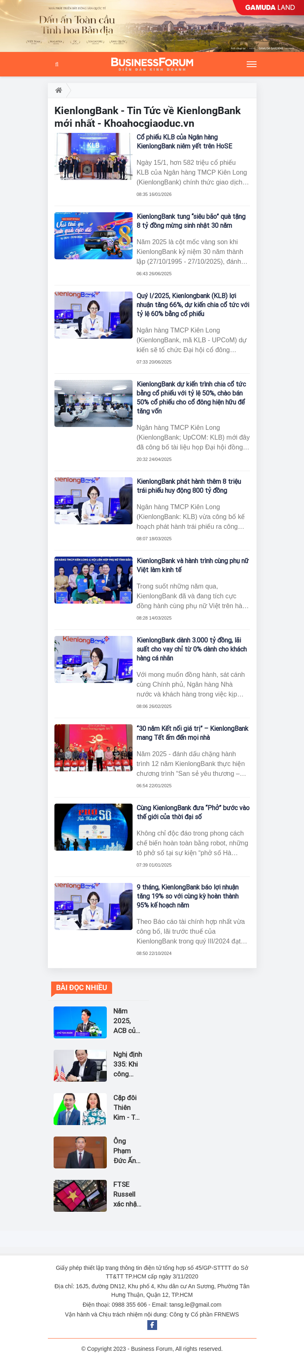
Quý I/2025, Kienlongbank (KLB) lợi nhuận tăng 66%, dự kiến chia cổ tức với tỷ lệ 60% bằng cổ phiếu (193, 305)
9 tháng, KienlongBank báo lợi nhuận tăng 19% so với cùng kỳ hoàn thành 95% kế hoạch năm (188, 896)
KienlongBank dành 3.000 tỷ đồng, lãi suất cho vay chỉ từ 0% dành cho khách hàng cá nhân (192, 649)
